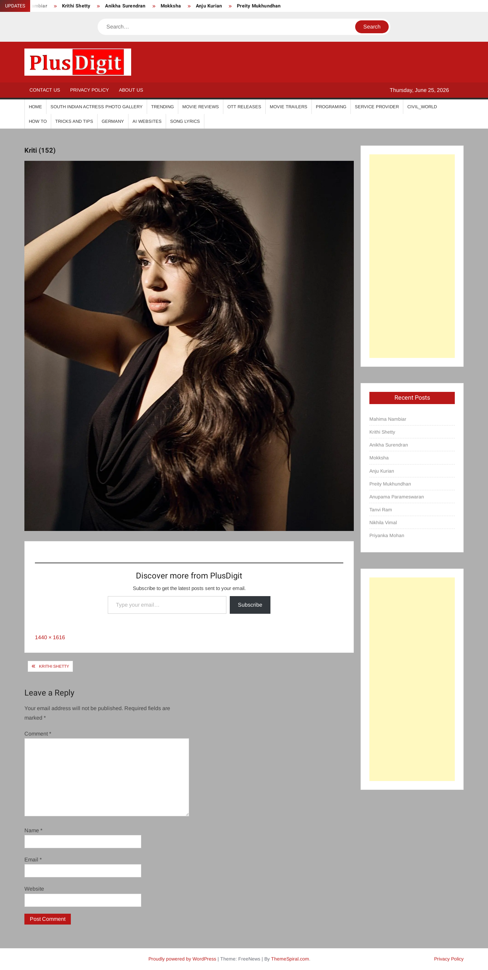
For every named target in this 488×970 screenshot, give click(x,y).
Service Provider (377, 106)
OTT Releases (244, 106)
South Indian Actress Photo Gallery (96, 106)
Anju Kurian (209, 5)
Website (34, 889)
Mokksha (171, 5)
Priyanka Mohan (386, 535)
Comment (37, 734)
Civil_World (422, 106)
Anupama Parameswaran (396, 496)
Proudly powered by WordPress (182, 959)
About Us (131, 90)
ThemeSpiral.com (290, 959)
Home (35, 106)
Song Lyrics (185, 121)
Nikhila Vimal (383, 522)
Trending (162, 106)
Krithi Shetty (76, 5)
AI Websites (147, 121)
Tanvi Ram (380, 509)
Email (33, 859)
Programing (331, 106)
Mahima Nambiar (387, 419)
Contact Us (44, 90)
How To (38, 121)
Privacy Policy (89, 90)
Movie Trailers (288, 106)
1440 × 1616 (50, 637)
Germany (113, 121)
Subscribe (250, 605)
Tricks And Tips (74, 121)
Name (33, 830)
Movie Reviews (200, 106)
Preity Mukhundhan (259, 5)
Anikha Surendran (125, 5)
